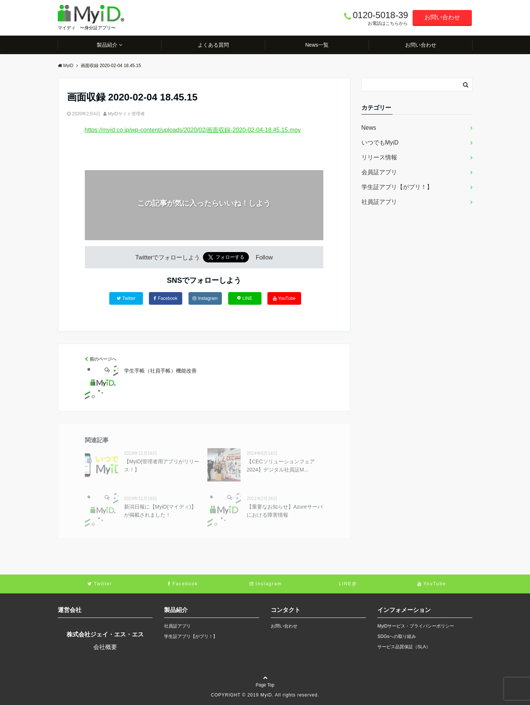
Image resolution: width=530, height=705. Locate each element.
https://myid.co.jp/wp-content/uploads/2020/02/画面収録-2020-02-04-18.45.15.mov (193, 130)
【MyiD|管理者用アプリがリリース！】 (162, 466)
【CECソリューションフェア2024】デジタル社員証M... (281, 466)
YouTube (284, 298)
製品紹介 (107, 45)
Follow (264, 257)
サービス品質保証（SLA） (403, 646)
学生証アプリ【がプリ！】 (397, 187)
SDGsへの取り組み (396, 636)
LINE (244, 298)
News (368, 128)
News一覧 (317, 45)
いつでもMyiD (380, 142)
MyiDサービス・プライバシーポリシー (415, 626)
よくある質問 (213, 45)
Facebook (165, 298)
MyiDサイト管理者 (126, 113)
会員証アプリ (379, 172)
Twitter (126, 298)
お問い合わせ (442, 17)
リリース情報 (379, 157)
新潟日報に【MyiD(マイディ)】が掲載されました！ (160, 511)
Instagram (205, 298)
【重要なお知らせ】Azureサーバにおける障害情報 (285, 511)
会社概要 (105, 647)
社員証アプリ (379, 202)
